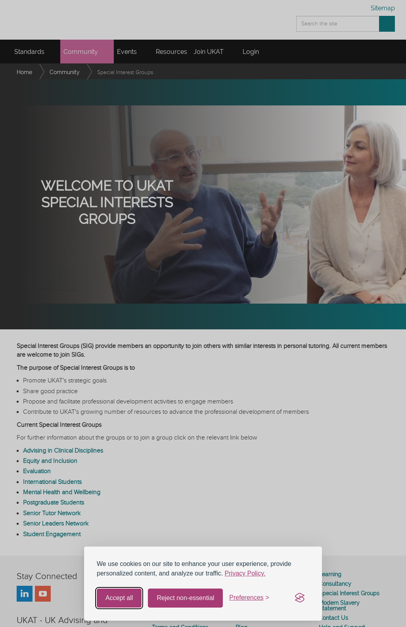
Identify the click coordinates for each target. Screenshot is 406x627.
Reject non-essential (185, 598)
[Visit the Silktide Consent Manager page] (299, 598)
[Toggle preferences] (249, 598)
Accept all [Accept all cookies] (119, 598)
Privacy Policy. (245, 573)
